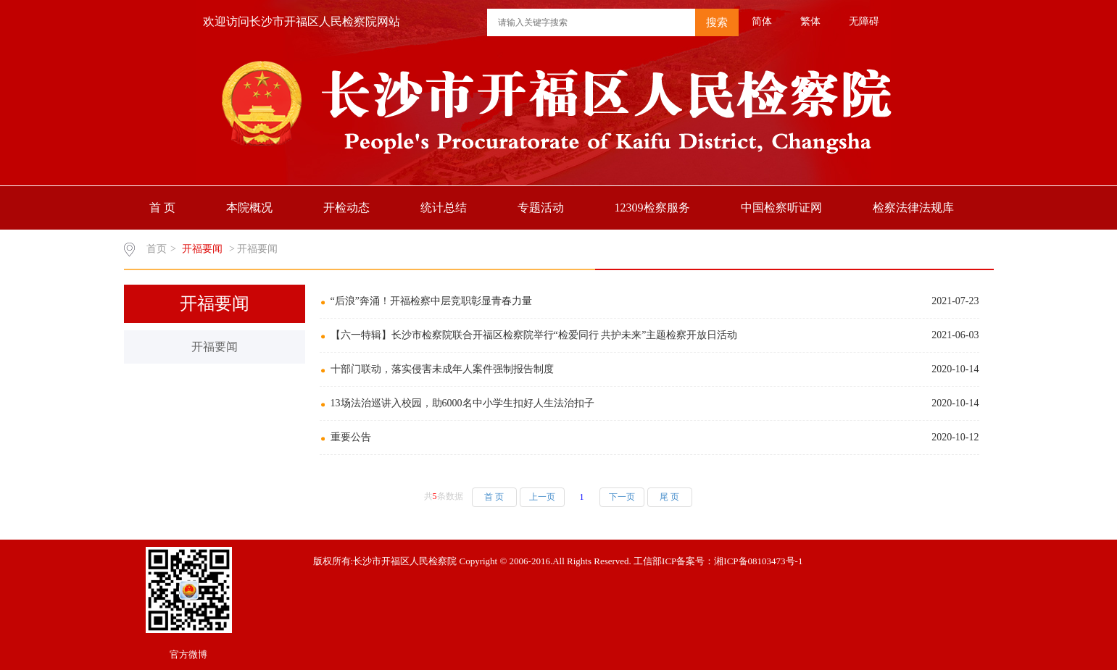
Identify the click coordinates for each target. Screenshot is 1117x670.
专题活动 (541, 207)
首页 (156, 248)
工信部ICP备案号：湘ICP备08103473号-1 (718, 561)
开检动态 (346, 207)
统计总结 (443, 207)
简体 (762, 21)
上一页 (542, 497)
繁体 (810, 21)
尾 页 (669, 497)
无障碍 (864, 21)
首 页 (162, 207)
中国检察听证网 (781, 207)
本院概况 (249, 207)
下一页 (622, 497)
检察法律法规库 (913, 207)
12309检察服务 (652, 207)
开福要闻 (214, 346)
